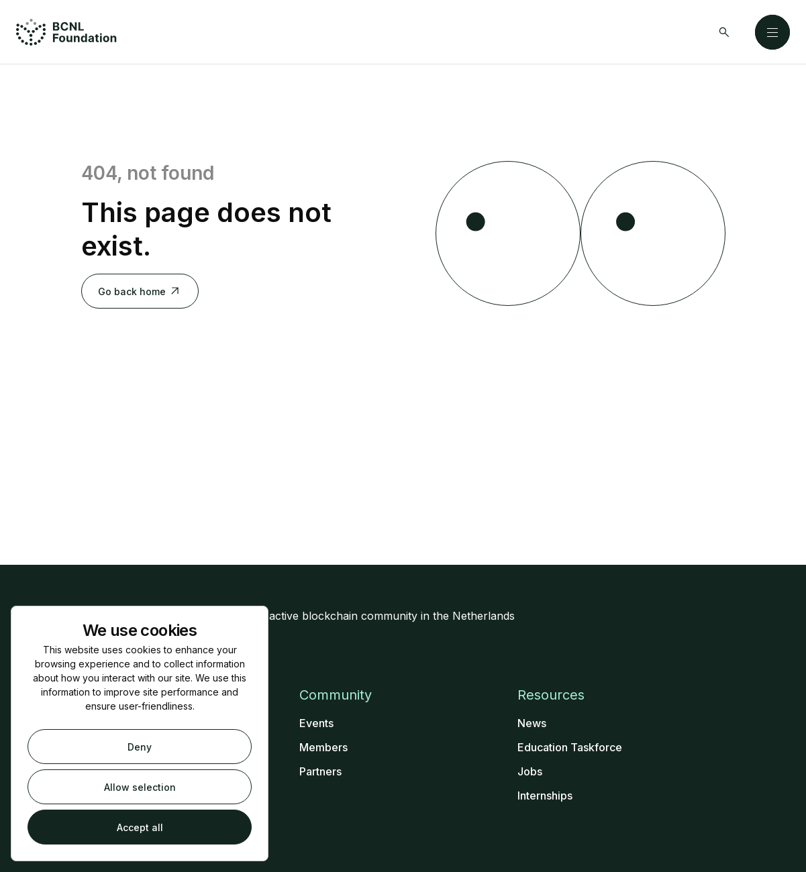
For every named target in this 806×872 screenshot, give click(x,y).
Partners (320, 771)
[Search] (724, 32)
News (531, 723)
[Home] (66, 32)
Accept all (140, 827)
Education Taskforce (569, 747)
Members (323, 747)
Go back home (140, 291)
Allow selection (140, 787)
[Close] (772, 32)
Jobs (529, 771)
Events (316, 723)
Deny (140, 747)
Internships (544, 795)
